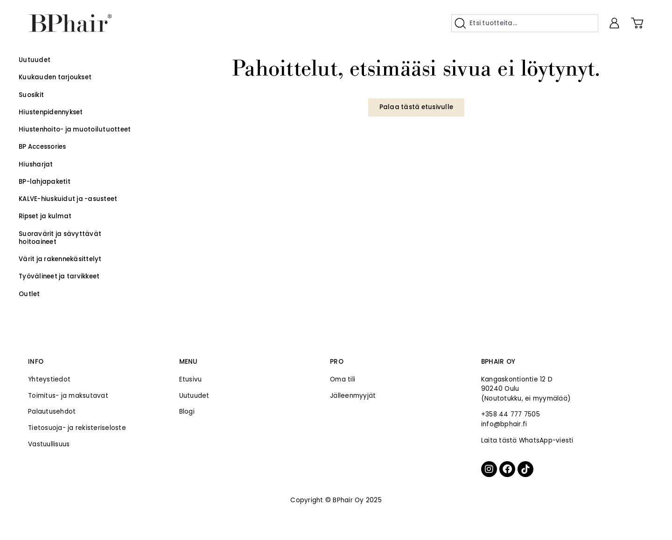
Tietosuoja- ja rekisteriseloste (77, 427)
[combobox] (524, 23)
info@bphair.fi (504, 424)
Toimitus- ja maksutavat (68, 395)
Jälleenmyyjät (353, 395)
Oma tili (342, 379)
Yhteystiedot (49, 379)
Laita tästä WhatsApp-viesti (527, 440)
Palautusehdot (52, 411)
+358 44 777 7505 (510, 414)
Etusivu (190, 379)
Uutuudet (194, 395)
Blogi (187, 411)
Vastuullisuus (49, 444)
